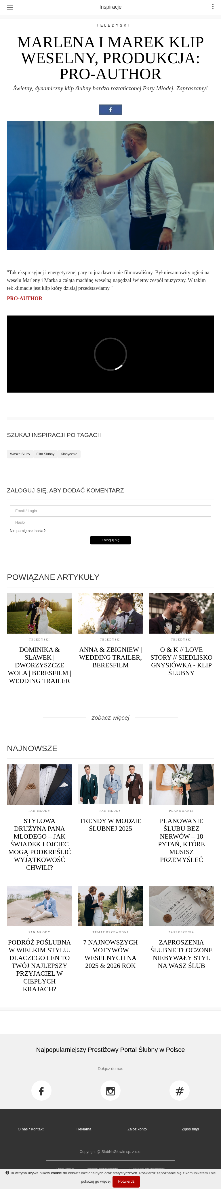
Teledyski (113, 25)
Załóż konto (137, 1129)
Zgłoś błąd (190, 1129)
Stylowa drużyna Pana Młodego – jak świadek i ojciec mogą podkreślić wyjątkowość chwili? (39, 844)
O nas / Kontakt (31, 1129)
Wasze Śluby (20, 454)
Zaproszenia (181, 932)
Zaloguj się (111, 540)
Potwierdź (126, 1181)
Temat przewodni (111, 932)
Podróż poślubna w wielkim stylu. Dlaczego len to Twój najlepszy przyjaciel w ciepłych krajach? (39, 966)
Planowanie (181, 810)
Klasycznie (69, 454)
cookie (56, 1173)
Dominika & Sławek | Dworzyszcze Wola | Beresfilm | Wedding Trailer (39, 665)
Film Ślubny (46, 454)
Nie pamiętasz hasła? (27, 531)
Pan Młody (39, 810)
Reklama (84, 1129)
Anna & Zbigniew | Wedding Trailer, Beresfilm (110, 657)
